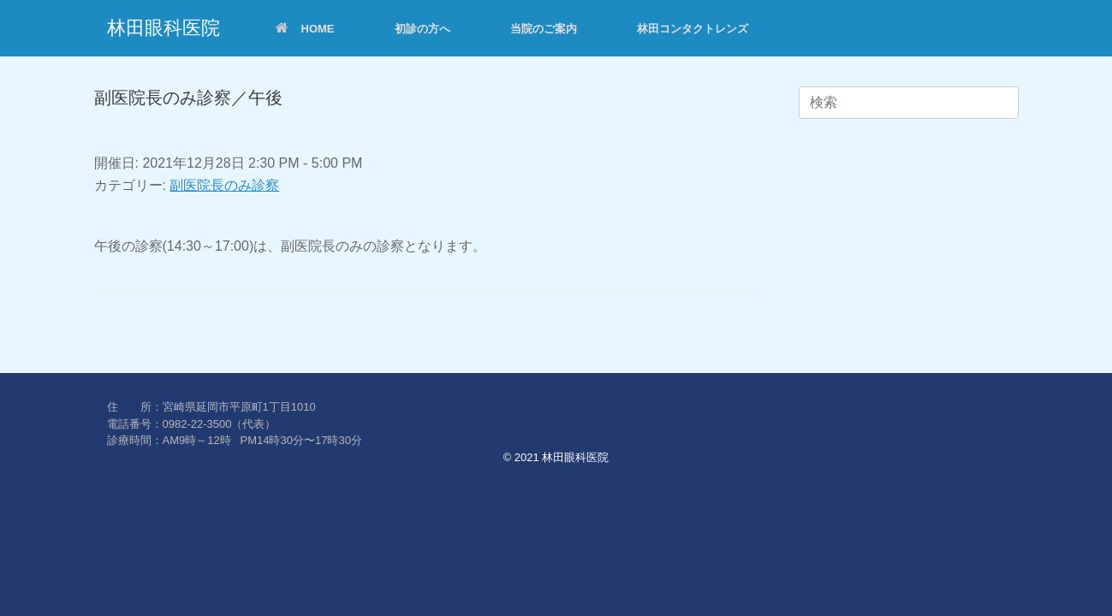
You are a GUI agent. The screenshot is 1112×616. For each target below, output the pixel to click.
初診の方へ (422, 28)
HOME (305, 28)
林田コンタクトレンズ (692, 28)
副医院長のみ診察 (224, 185)
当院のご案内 (543, 28)
